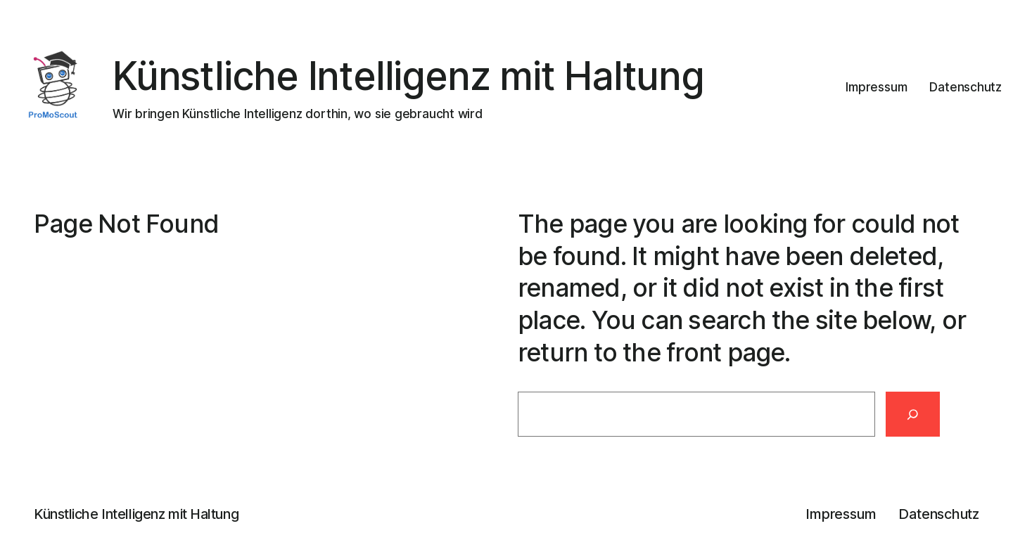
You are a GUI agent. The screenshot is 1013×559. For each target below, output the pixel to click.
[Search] (913, 414)
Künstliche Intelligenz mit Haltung (408, 76)
